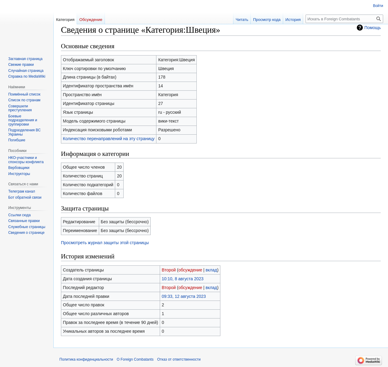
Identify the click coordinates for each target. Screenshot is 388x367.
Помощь (372, 27)
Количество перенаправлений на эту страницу (109, 138)
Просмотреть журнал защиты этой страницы (105, 242)
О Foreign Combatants (135, 359)
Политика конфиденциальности (86, 359)
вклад (211, 270)
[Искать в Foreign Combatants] (344, 19)
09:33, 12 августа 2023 (184, 296)
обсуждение (190, 270)
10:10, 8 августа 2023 (183, 278)
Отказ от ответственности (178, 359)
